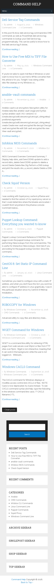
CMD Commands (11, 312)
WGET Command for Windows (23, 330)
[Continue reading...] (10, 49)
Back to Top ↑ (27, 582)
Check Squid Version (16, 183)
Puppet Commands (20, 510)
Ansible (42, 99)
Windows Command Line (13, 338)
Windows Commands (16, 310)
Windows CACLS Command (21, 367)
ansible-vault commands (19, 95)
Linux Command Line (20, 506)
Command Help (27, 4)
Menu (4, 11)
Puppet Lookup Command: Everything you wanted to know (24, 222)
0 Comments (26, 27)
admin (9, 25)
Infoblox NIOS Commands (19, 143)
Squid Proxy (43, 188)
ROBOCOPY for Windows (19, 305)
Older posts (9, 410)
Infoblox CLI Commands (22, 503)
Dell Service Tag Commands (21, 20)
